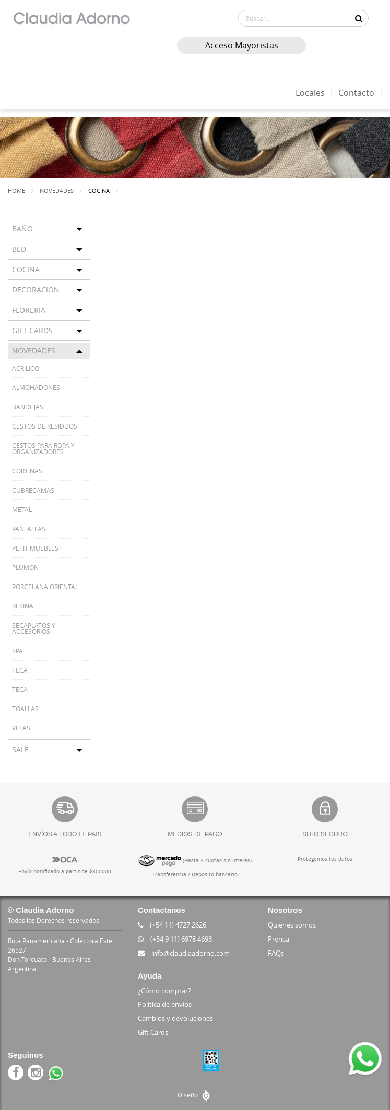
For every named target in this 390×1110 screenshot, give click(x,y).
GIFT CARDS (32, 330)
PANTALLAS (28, 528)
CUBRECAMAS (33, 489)
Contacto (356, 93)
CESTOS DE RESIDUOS (44, 425)
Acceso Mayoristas (240, 45)
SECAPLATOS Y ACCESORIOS (33, 627)
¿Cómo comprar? (164, 990)
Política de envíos (165, 1003)
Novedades (57, 190)
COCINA (26, 269)
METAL (22, 509)
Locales (310, 93)
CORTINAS (27, 470)
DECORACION (36, 289)
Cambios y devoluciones (175, 1017)
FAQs (276, 952)
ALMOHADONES (36, 387)
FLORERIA (28, 309)
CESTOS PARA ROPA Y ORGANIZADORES (43, 448)
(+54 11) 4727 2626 (172, 924)
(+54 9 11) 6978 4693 (175, 938)
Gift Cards (153, 1031)
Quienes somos (292, 924)
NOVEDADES (33, 350)
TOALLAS (25, 708)
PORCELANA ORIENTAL (45, 586)
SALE (20, 749)
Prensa (278, 938)
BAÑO (22, 228)
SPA (17, 650)
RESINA (22, 605)
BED (19, 248)
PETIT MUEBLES (35, 547)
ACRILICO (25, 367)
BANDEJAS (27, 406)
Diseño (195, 1094)
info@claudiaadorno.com (184, 952)
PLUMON (25, 567)
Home (16, 190)
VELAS (21, 727)
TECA (20, 669)
